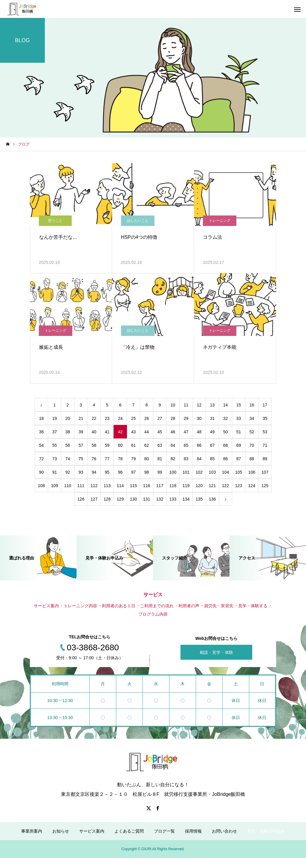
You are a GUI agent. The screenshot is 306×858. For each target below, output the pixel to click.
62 (146, 445)
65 (186, 445)
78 (120, 458)
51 (238, 431)
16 (252, 405)
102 (199, 472)
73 (54, 458)
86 (225, 458)
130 (133, 499)
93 (81, 472)
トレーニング (219, 220)
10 (173, 405)
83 (186, 458)
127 (94, 499)
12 (199, 405)
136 (212, 499)
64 (173, 445)
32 (225, 418)
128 (107, 499)
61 (133, 445)
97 (133, 472)
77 (107, 458)
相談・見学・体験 (216, 652)
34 (252, 418)
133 (172, 499)
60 (120, 445)
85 (212, 458)
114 (120, 485)
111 (80, 485)
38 (67, 431)
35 (265, 418)
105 (238, 472)
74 (67, 458)
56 (67, 445)
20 (67, 418)
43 (133, 431)
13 (212, 405)
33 (238, 418)
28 (173, 418)
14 (225, 405)
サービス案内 (91, 831)
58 (94, 445)
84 (199, 458)
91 (54, 472)
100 (172, 472)
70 (252, 445)
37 (54, 431)
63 (159, 445)
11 (186, 405)
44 (146, 431)
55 (54, 445)
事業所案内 (31, 831)
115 (133, 485)
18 (41, 418)
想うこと (55, 220)
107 (264, 472)
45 (159, 431)
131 (146, 499)
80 (146, 458)
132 (159, 499)
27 (159, 418)
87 (238, 458)
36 (41, 431)
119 (186, 485)
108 (41, 485)
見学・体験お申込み (266, 831)
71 (265, 445)
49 (212, 431)
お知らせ (60, 831)
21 (81, 418)
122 (225, 485)
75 (81, 458)
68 (225, 445)
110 (67, 485)
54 (41, 445)
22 (94, 418)
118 (172, 485)
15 (238, 405)
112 (94, 485)
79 (133, 458)
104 (225, 472)
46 (173, 431)
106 (251, 472)
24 (120, 418)
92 (67, 472)
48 (199, 431)
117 (159, 485)
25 (133, 418)
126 (80, 499)
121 (212, 485)
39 (81, 431)
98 (146, 472)
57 (81, 445)
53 (265, 431)
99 (159, 472)
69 (238, 445)
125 (264, 485)
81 (159, 458)
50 (225, 431)
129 (120, 499)
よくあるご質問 (129, 831)
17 (265, 405)
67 (212, 445)
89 (265, 458)
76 (94, 458)
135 (199, 499)
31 (212, 418)
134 (186, 499)
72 (41, 458)
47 (186, 431)
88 (252, 458)
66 (199, 445)
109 (54, 485)
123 (238, 485)
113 (107, 485)
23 (107, 418)
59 (107, 445)
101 (186, 472)
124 (251, 485)
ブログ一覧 (164, 831)
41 (107, 431)
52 (252, 431)
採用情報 (193, 831)
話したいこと (138, 220)
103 (212, 472)
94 (94, 472)
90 (41, 472)
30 (199, 418)
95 (107, 472)
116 (146, 485)
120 (199, 485)
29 (186, 418)
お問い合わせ (224, 831)
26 (146, 418)
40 (94, 431)
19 (54, 418)
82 (173, 458)
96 (120, 472)
